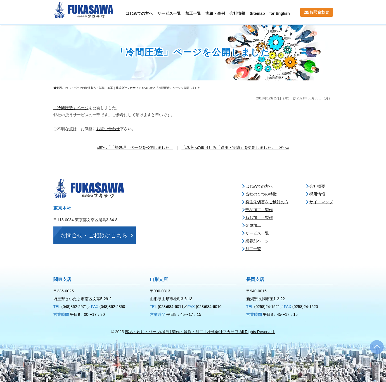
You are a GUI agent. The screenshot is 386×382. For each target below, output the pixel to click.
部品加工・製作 (259, 209)
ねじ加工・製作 (259, 217)
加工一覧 (193, 13)
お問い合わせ (108, 128)
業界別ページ (257, 241)
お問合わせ (316, 12)
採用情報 (317, 194)
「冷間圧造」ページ (71, 108)
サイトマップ (321, 202)
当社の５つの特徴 (261, 194)
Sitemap (257, 13)
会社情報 (237, 13)
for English (279, 13)
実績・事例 (215, 13)
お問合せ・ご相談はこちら (93, 235)
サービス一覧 (169, 13)
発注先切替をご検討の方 (266, 202)
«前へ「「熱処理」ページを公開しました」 (135, 147)
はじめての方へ (139, 13)
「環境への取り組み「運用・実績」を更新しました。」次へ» (235, 147)
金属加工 (253, 225)
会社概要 (317, 186)
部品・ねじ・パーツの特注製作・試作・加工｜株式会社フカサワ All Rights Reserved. (200, 332)
